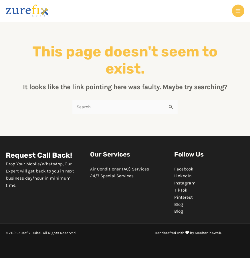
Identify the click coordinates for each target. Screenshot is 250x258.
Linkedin (183, 175)
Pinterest (183, 197)
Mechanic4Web (208, 233)
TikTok (180, 190)
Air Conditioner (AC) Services (119, 169)
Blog (178, 204)
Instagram (185, 183)
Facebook (183, 169)
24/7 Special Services (112, 175)
